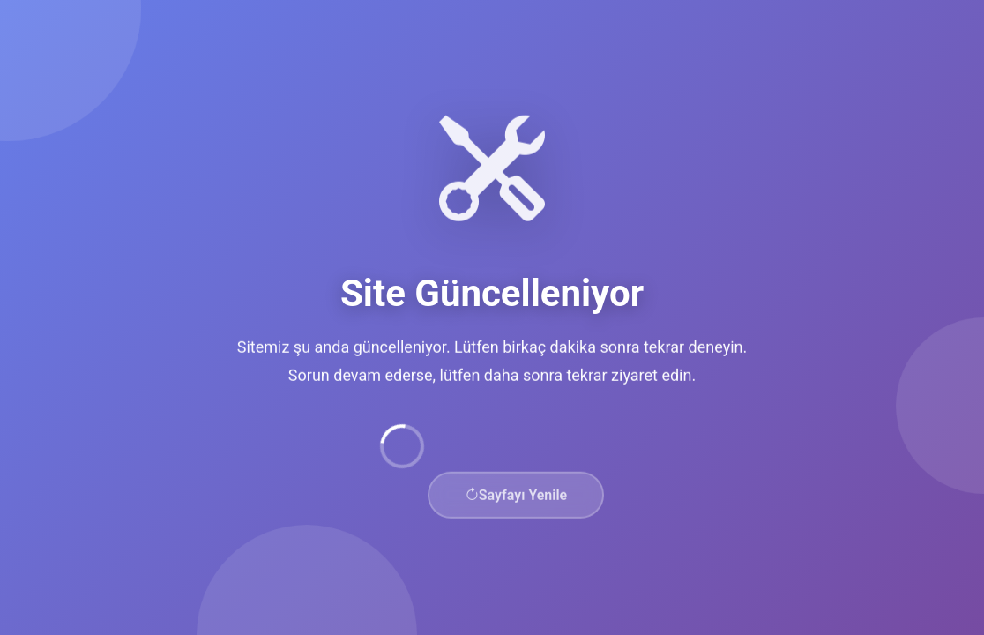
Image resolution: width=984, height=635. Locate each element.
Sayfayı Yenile (516, 497)
